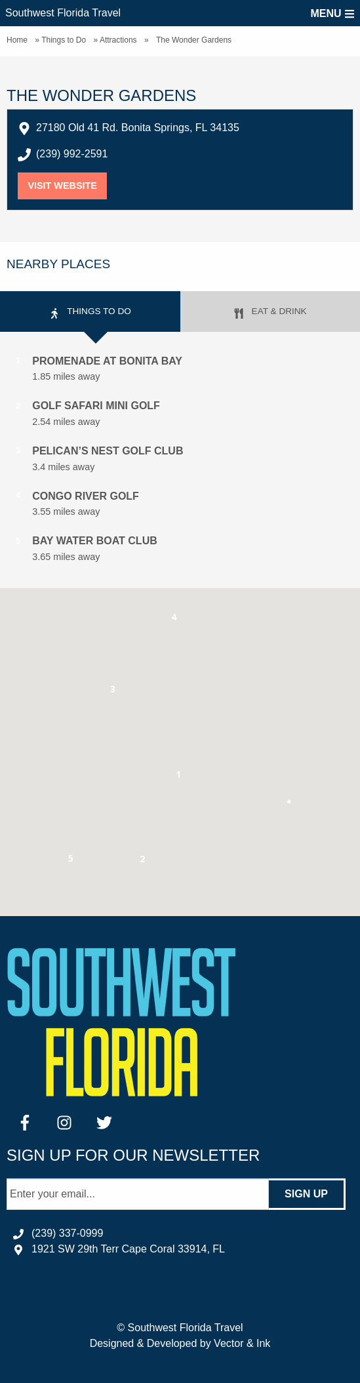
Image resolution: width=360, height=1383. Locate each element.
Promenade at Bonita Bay (107, 361)
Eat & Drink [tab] (270, 312)
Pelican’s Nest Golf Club (107, 450)
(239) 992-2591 (72, 153)
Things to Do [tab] (90, 312)
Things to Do (63, 40)
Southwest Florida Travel (63, 12)
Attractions (118, 40)
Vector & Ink (242, 1343)
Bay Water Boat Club (94, 540)
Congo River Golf (85, 496)
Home (17, 40)
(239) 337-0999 (67, 1233)
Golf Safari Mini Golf (96, 405)
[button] (178, 776)
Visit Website (67, 185)
